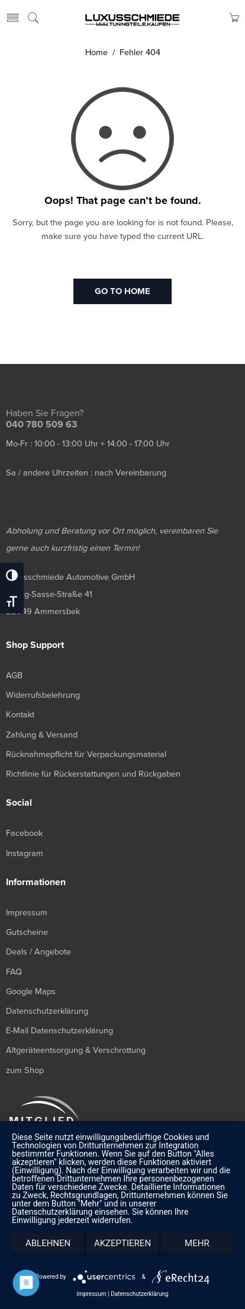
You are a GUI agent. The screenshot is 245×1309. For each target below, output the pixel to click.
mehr (197, 1243)
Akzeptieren (122, 1243)
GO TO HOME (122, 291)
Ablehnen (47, 1243)
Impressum (91, 1294)
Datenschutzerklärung (139, 1294)
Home (96, 52)
